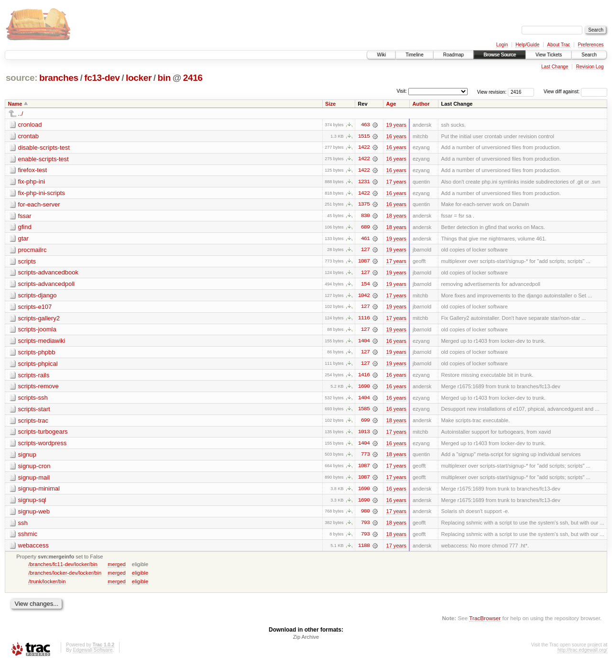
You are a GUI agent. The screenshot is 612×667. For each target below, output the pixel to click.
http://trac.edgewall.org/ (582, 654)
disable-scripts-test (44, 147)
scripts (27, 262)
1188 (364, 549)
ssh (23, 526)
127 (365, 251)
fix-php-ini (31, 182)
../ (20, 113)
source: (21, 78)
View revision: (492, 91)
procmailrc (32, 250)
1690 (364, 389)
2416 (193, 78)
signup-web (34, 514)
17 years (396, 182)
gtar (23, 239)
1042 (364, 297)
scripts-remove (38, 388)
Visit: (401, 91)
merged (116, 568)
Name (15, 104)
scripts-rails (34, 377)
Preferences (591, 44)
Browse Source (499, 54)
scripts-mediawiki (42, 342)
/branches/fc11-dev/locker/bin (62, 568)
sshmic (27, 537)
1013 (364, 434)
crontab (28, 136)
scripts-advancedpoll (46, 285)
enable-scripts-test (43, 159)
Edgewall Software (92, 654)
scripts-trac (33, 422)
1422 (364, 148)
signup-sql (32, 503)
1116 (364, 320)
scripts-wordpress (42, 445)
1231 (364, 182)
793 (365, 526)
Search (589, 54)
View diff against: (575, 91)
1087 (364, 262)
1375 (364, 205)
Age (391, 104)
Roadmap (453, 54)
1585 (364, 412)
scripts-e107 (35, 308)
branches (58, 78)
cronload (30, 124)
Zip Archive (306, 641)
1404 (364, 343)
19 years (396, 125)
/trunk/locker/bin (47, 585)
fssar (25, 216)
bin (163, 78)
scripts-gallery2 (39, 319)
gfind (25, 227)
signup (27, 457)
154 (365, 285)
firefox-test (32, 170)
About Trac (558, 44)
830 (365, 216)
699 (365, 423)
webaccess (33, 549)
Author (420, 104)
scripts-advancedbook (48, 273)
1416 (364, 377)
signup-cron (34, 468)
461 (365, 239)
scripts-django (37, 296)
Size (330, 104)
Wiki (381, 54)
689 (365, 228)
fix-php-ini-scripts (41, 193)
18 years (396, 216)
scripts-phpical (38, 365)
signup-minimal (39, 491)
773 (365, 457)
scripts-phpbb (36, 354)
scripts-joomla (37, 331)
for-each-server (39, 204)
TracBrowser (485, 622)
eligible (140, 577)
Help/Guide (527, 44)
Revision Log (590, 66)
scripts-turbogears (43, 434)
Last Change (554, 66)
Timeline (414, 54)
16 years (396, 136)
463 (365, 125)
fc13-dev (102, 78)
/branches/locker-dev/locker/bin (64, 577)
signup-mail (34, 480)
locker (139, 78)
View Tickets (549, 54)
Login (502, 44)
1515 (364, 136)
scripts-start (34, 411)
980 (365, 515)
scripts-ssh (33, 400)
